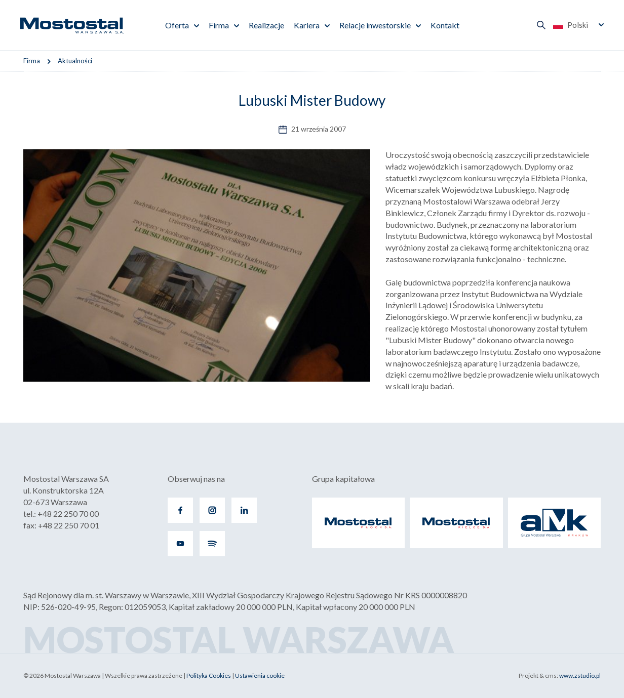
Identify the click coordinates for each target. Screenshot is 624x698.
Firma (219, 25)
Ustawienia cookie (260, 675)
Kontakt (445, 25)
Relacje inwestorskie (375, 25)
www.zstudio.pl (580, 675)
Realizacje (266, 25)
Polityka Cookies (208, 675)
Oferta (177, 25)
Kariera (307, 25)
